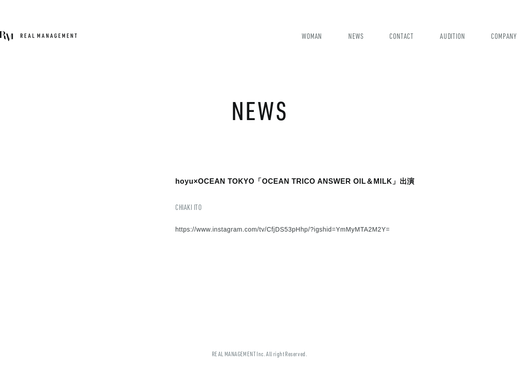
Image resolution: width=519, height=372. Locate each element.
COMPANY (504, 36)
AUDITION (452, 36)
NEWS (355, 36)
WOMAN (312, 36)
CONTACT (401, 36)
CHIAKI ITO (188, 207)
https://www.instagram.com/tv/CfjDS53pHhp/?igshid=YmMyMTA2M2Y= (282, 229)
